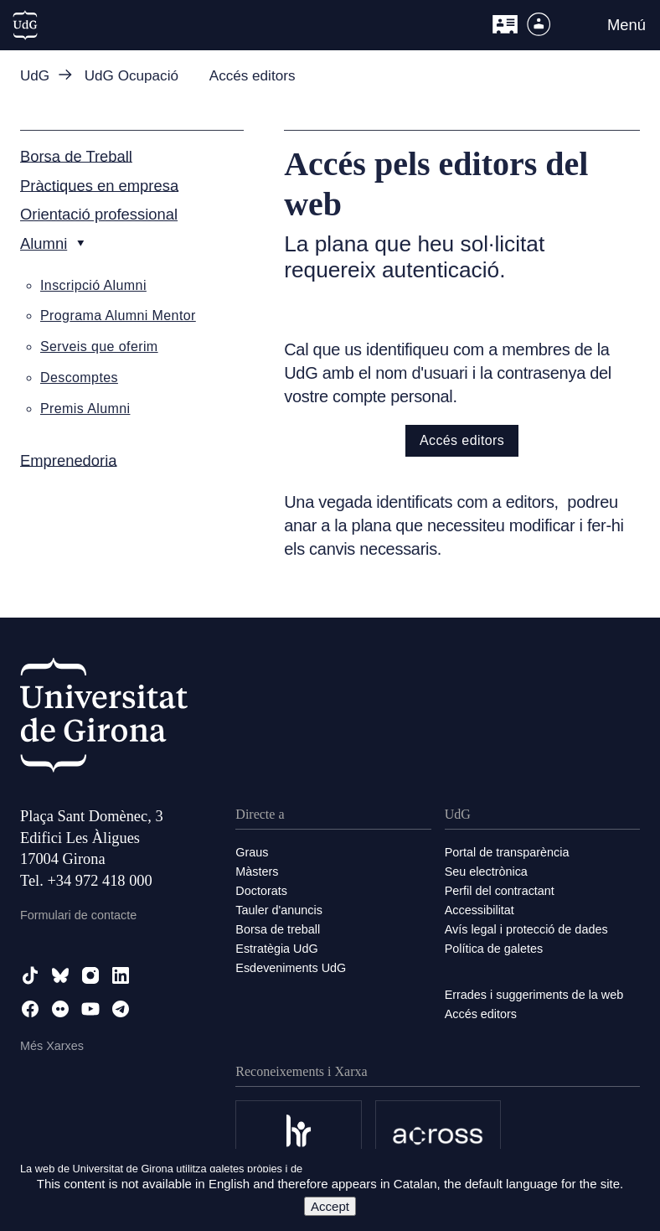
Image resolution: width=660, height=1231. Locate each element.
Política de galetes (494, 948)
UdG (34, 76)
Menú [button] (626, 25)
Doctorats (261, 890)
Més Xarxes (52, 1046)
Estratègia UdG (276, 948)
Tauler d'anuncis (278, 910)
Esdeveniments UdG (290, 968)
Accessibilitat (479, 910)
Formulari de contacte (78, 915)
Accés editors (462, 440)
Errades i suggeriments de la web (534, 994)
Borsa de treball (277, 929)
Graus (251, 852)
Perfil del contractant (499, 890)
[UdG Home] (25, 25)
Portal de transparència (507, 852)
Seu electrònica (486, 871)
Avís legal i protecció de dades (526, 929)
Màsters (256, 871)
